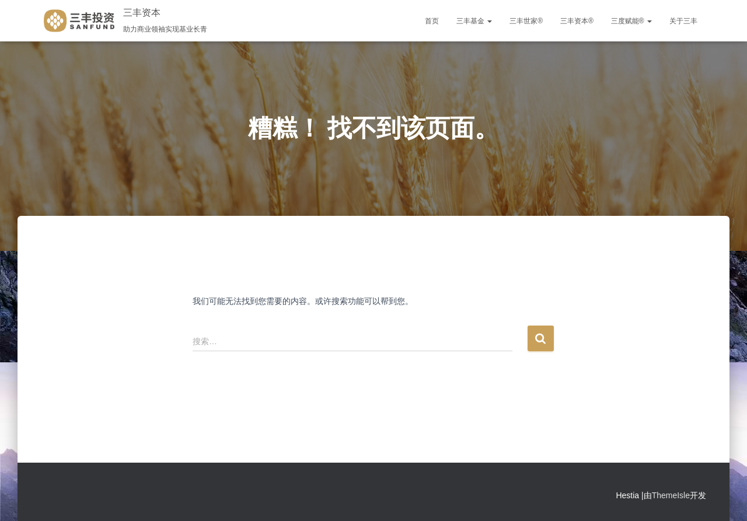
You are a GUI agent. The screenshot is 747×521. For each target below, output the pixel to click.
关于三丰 (683, 21)
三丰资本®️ (577, 21)
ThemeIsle (671, 495)
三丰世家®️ (526, 21)
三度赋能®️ (631, 21)
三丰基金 (474, 21)
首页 (432, 21)
